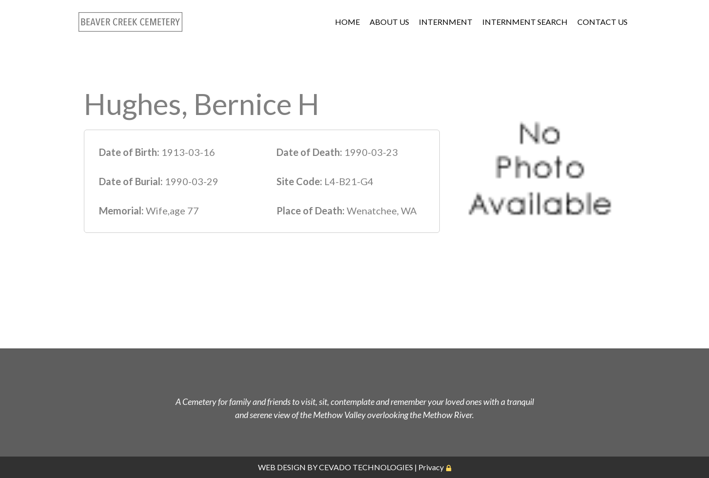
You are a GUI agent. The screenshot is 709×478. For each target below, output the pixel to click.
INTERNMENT (446, 21)
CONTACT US (602, 21)
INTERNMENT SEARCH (525, 21)
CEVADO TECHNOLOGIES (366, 467)
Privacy (431, 467)
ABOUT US (389, 21)
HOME (347, 21)
